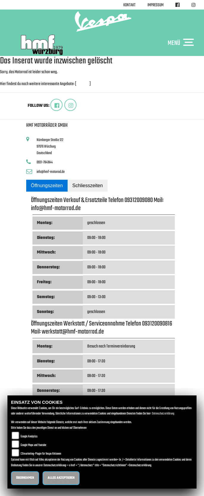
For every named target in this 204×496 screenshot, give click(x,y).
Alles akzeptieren (61, 478)
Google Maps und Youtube (33, 445)
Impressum (155, 5)
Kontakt (129, 5)
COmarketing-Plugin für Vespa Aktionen (41, 453)
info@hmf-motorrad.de (51, 172)
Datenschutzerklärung (163, 413)
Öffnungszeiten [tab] (47, 185)
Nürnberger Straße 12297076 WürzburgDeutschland (50, 146)
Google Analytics (29, 436)
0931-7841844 (45, 162)
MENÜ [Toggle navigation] (182, 43)
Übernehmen (25, 478)
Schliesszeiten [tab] (87, 185)
